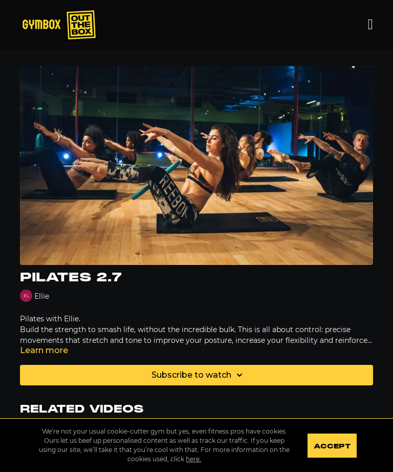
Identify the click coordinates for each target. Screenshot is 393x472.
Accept (332, 446)
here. (193, 459)
